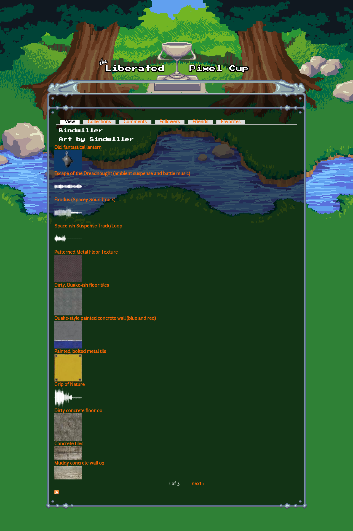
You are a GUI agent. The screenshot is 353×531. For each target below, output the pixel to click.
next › (198, 484)
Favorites (230, 122)
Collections (99, 122)
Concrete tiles (68, 444)
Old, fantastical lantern (77, 148)
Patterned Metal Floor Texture (86, 252)
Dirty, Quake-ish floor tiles (81, 285)
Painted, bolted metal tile (80, 352)
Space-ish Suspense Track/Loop (88, 226)
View (72, 122)
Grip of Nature (69, 385)
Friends (200, 122)
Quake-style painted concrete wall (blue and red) (105, 319)
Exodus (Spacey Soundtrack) (84, 200)
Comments (135, 122)
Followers (169, 122)
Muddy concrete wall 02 (79, 463)
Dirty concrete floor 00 (78, 411)
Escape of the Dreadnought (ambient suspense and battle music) (122, 174)
